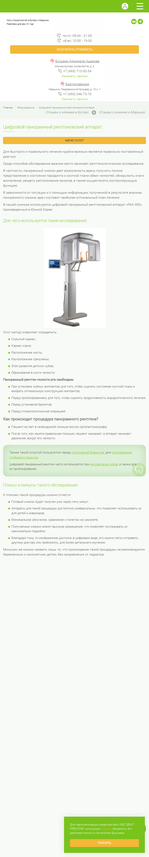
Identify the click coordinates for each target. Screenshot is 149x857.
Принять (104, 843)
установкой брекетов (87, 452)
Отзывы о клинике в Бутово (67, 112)
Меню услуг (74, 140)
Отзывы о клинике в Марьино (122, 112)
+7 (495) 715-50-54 (77, 71)
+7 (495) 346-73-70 (77, 94)
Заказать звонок (75, 76)
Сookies (106, 828)
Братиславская (77, 84)
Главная (8, 107)
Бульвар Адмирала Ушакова (77, 61)
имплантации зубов (104, 464)
